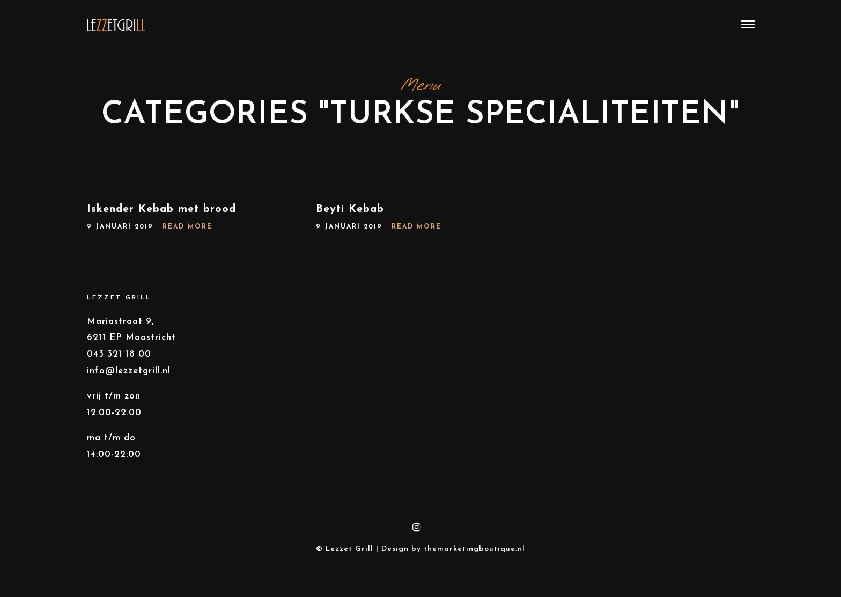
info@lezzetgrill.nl (129, 379)
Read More (187, 235)
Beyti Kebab (350, 217)
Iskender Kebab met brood (161, 217)
